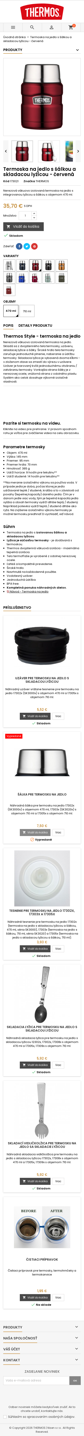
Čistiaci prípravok (42, 1259)
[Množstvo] (25, 215)
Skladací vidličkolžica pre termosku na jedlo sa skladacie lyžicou (42, 1145)
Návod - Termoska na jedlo (28, 591)
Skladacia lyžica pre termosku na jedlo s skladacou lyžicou (42, 1029)
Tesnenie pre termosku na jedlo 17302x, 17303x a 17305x (42, 912)
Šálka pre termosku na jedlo (42, 794)
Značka (29, 181)
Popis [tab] (8, 325)
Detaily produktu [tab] (35, 325)
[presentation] (36, 1395)
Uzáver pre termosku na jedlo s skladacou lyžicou (42, 680)
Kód (6, 181)
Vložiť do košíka (23, 226)
